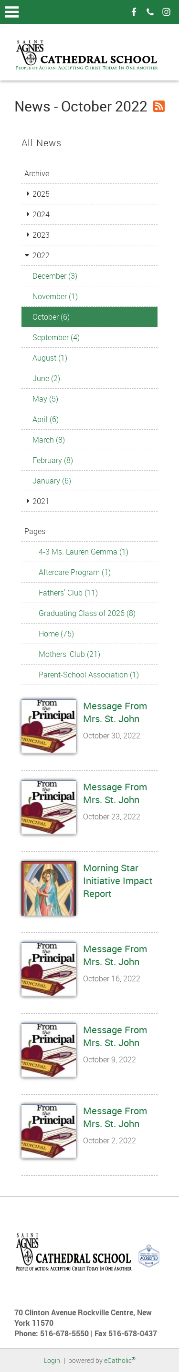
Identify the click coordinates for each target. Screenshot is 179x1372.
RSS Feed (159, 106)
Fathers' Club (68, 592)
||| (12, 12)
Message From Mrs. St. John (115, 712)
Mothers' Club (69, 654)
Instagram (166, 12)
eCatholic (120, 1360)
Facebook (133, 12)
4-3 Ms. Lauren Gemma (83, 551)
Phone (150, 12)
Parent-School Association (89, 674)
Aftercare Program (75, 572)
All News (41, 142)
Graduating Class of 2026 (87, 613)
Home (56, 633)
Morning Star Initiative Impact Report (118, 880)
